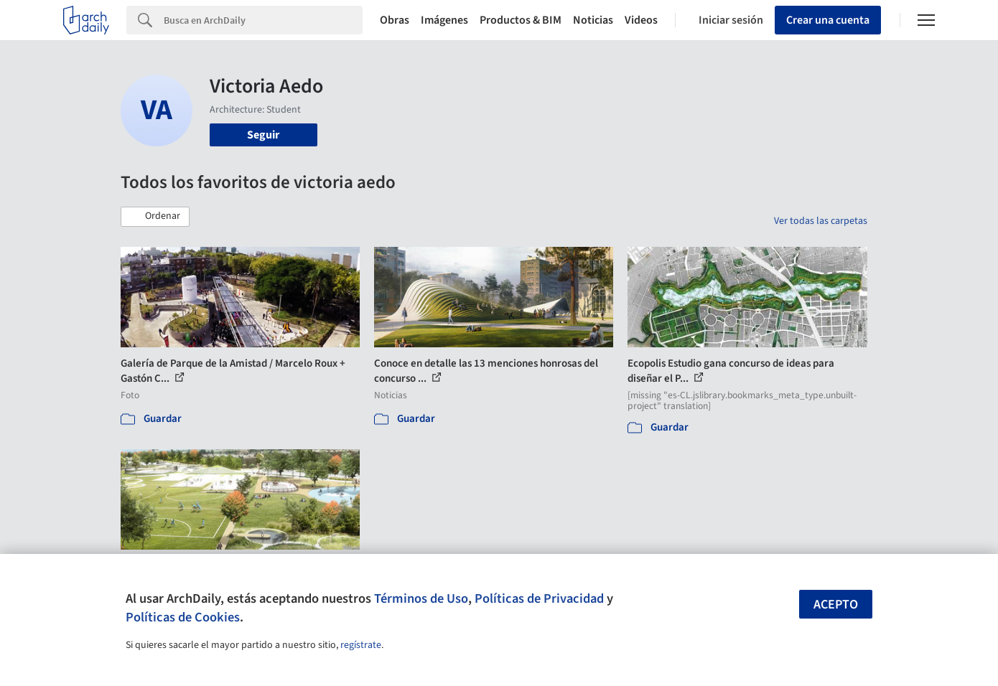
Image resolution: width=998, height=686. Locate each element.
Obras (394, 20)
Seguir (263, 135)
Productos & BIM (520, 20)
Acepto (835, 605)
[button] (155, 217)
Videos (641, 20)
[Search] (263, 20)
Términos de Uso (421, 598)
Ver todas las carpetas (820, 221)
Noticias (593, 20)
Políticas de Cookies (183, 617)
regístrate (360, 645)
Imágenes (444, 20)
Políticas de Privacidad (539, 598)
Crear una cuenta (827, 20)
